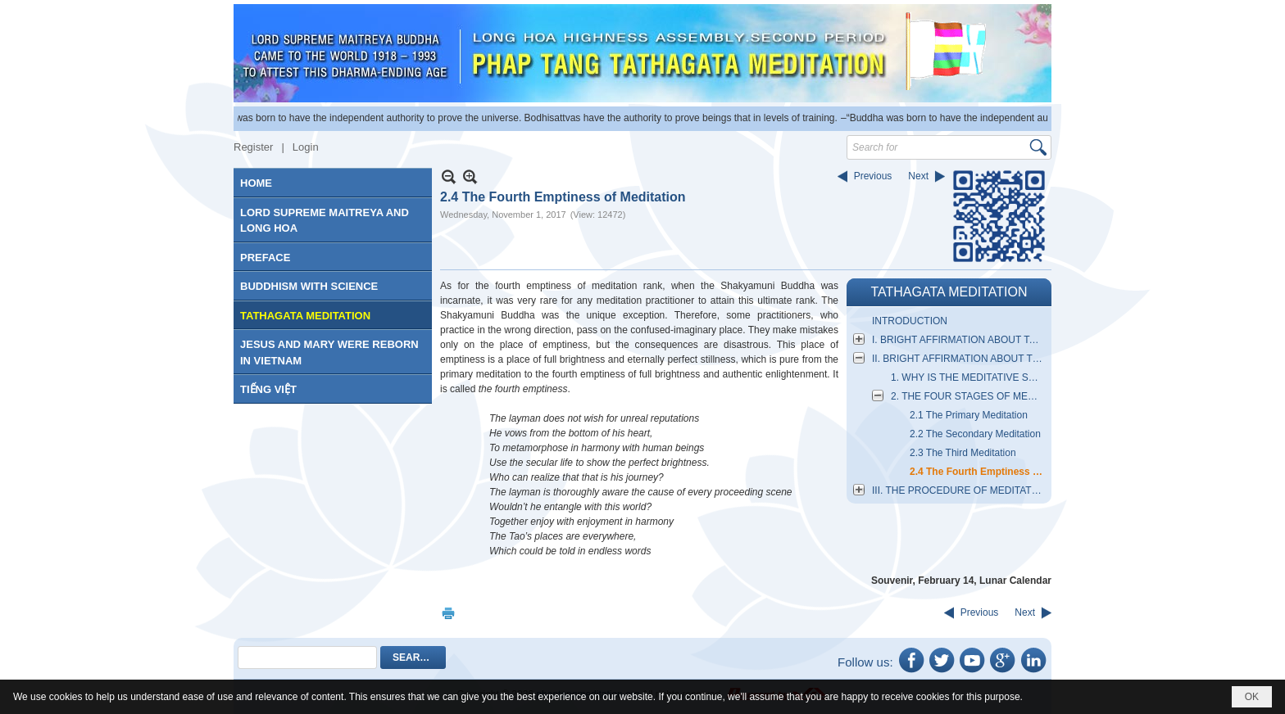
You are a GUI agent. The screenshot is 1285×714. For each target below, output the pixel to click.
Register (253, 147)
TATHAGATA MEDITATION (948, 292)
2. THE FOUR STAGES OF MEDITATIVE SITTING (969, 396)
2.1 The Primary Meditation (969, 415)
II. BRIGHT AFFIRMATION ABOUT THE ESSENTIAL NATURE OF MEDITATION (959, 358)
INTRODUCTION (909, 321)
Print (448, 612)
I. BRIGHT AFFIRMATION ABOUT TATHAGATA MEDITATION (959, 340)
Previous (873, 176)
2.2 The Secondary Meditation (975, 434)
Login (306, 147)
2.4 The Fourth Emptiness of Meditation (978, 471)
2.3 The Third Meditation (963, 453)
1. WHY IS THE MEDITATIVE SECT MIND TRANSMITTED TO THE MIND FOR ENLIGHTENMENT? (969, 377)
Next (918, 176)
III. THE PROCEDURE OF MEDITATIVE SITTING (959, 490)
